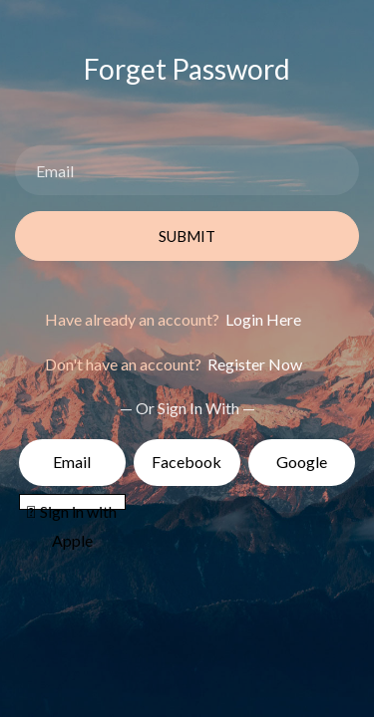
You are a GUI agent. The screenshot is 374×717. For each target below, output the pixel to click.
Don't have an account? (173, 364)
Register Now (253, 364)
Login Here (261, 319)
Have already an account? (173, 319)
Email (72, 461)
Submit (187, 236)
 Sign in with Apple (72, 506)
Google (301, 461)
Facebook (186, 461)
